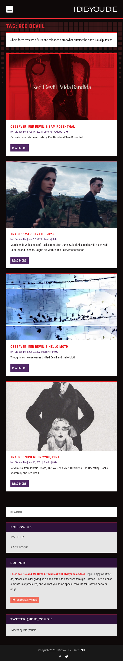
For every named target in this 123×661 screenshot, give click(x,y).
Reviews (58, 131)
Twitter (17, 537)
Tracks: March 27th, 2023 (32, 234)
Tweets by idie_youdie (23, 630)
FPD (83, 650)
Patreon (90, 579)
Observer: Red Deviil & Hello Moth (39, 347)
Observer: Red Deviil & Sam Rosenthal (42, 127)
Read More (19, 148)
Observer (48, 131)
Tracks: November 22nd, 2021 (34, 457)
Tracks (47, 239)
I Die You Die (20, 131)
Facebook (19, 547)
